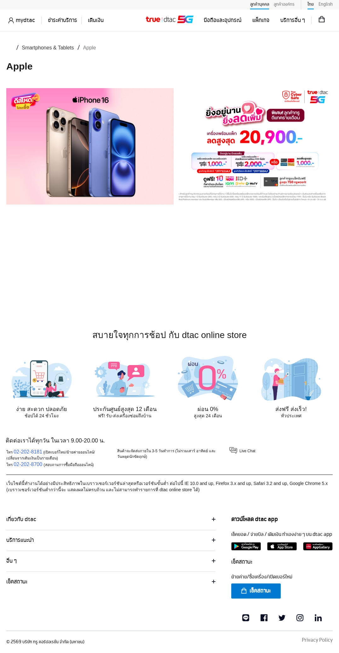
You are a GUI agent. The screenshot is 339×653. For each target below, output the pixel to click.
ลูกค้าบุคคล (259, 4)
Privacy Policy (317, 640)
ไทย (310, 4)
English (326, 4)
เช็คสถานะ (255, 591)
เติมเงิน (96, 20)
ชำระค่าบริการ (62, 20)
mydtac (25, 20)
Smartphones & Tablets (48, 47)
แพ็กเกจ (260, 20)
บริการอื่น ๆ (292, 20)
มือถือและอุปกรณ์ (222, 20)
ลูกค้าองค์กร (284, 4)
